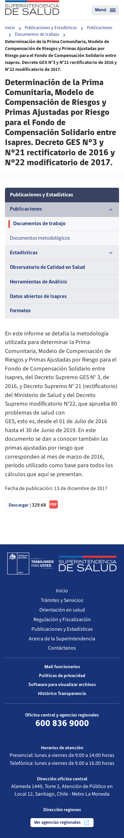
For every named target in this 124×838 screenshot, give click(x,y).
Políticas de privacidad (62, 675)
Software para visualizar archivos (62, 684)
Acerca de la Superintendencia (62, 638)
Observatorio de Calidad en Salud (47, 267)
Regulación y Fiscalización (62, 619)
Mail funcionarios (62, 667)
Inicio (10, 27)
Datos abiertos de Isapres (38, 296)
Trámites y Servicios (62, 600)
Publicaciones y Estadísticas (51, 27)
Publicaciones (99, 27)
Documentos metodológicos (40, 238)
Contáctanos (62, 648)
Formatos (20, 311)
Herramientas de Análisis (38, 282)
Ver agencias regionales (62, 822)
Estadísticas (62, 253)
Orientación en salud (62, 610)
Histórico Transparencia (62, 693)
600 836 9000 (62, 723)
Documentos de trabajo (37, 34)
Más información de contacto (62, 732)
